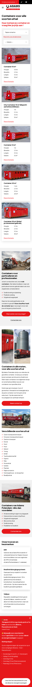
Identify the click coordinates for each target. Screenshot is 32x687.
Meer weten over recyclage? (16, 314)
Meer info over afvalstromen (12, 37)
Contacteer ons (16, 320)
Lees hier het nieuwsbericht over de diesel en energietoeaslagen (16, 682)
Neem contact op (16, 403)
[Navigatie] (2, 7)
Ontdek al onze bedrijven (9, 2)
